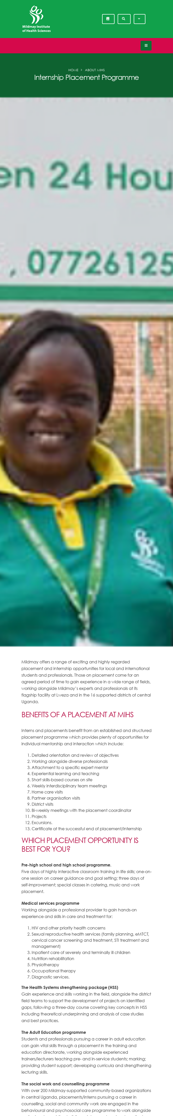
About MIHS (95, 70)
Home (73, 70)
